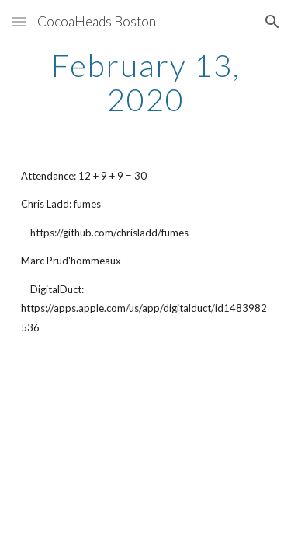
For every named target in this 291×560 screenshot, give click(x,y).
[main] (146, 82)
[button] (18, 21)
